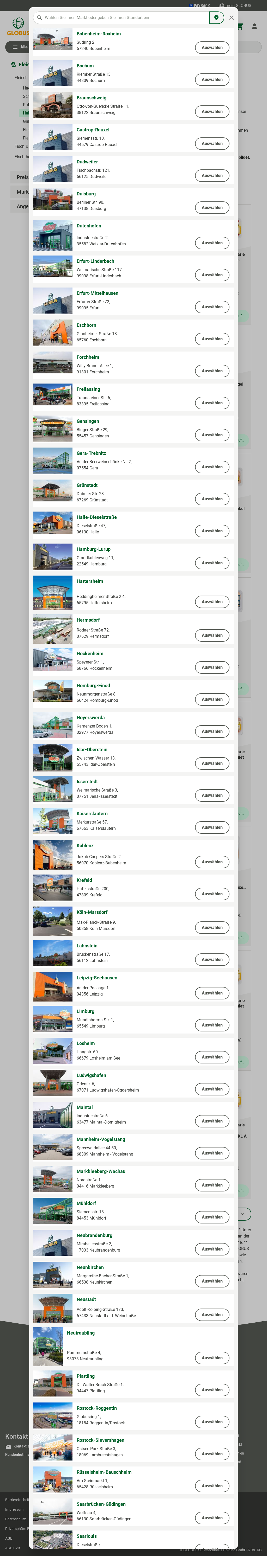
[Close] (231, 17)
